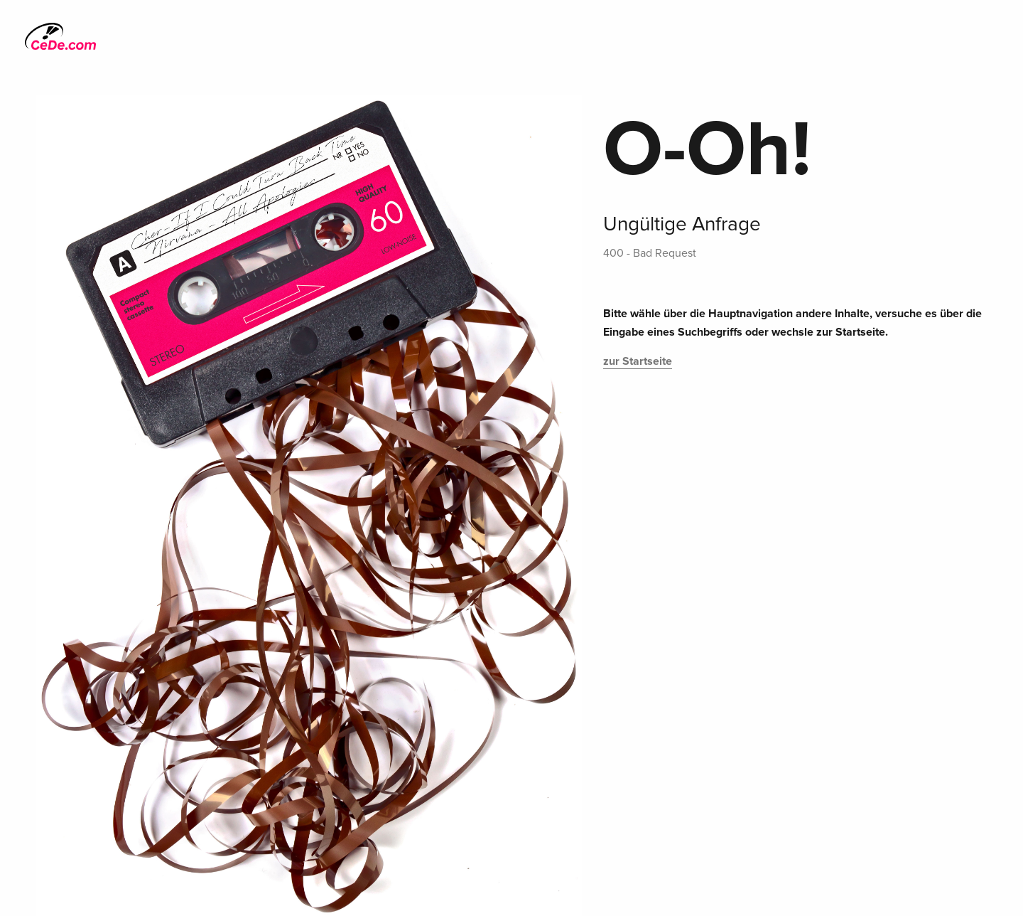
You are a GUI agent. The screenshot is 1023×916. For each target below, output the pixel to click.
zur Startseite (637, 361)
